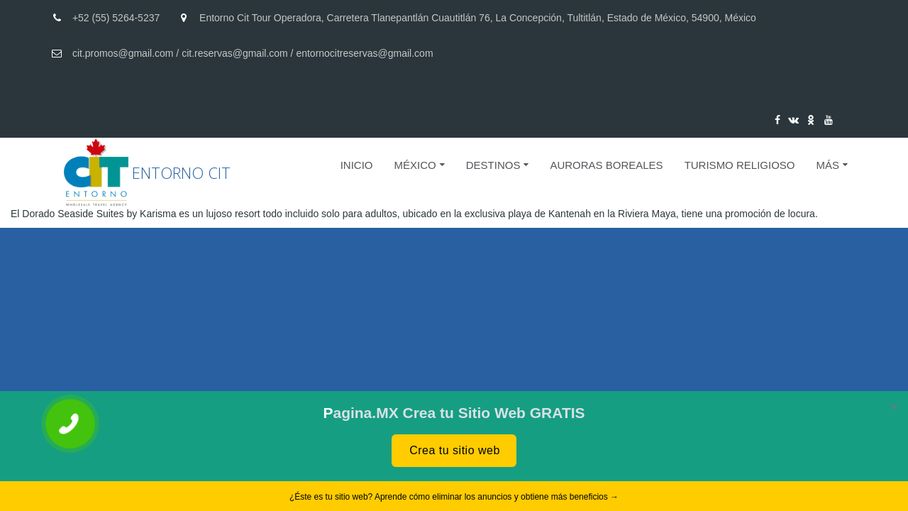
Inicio (356, 165)
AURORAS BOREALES (606, 165)
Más (827, 165)
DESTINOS (493, 165)
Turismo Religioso (740, 165)
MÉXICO (415, 165)
